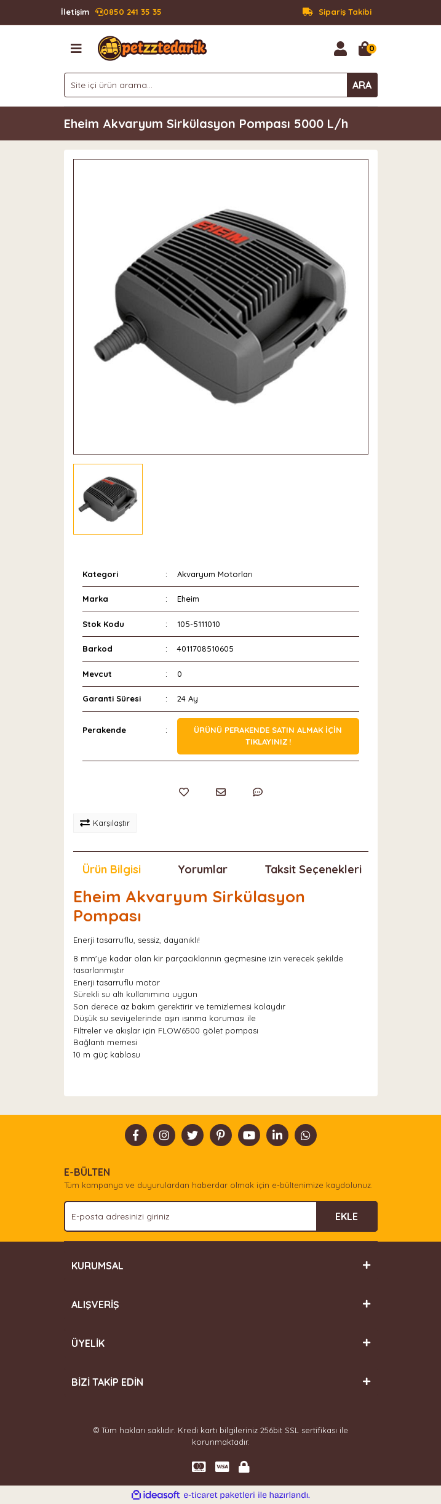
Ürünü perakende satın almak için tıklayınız (268, 736)
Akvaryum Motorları (215, 574)
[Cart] (365, 48)
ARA (361, 85)
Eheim (188, 599)
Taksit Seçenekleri (313, 869)
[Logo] (152, 47)
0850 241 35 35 (111, 12)
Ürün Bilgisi (111, 869)
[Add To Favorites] (184, 792)
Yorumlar (203, 869)
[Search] (221, 85)
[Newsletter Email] (221, 1216)
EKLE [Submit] (346, 1216)
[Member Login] (340, 48)
